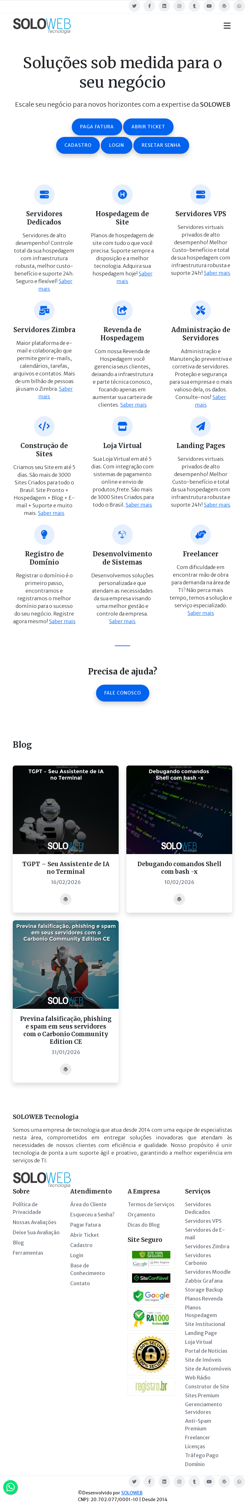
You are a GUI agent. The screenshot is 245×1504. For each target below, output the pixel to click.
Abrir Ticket (84, 1235)
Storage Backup (204, 1290)
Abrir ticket (148, 127)
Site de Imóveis (203, 1360)
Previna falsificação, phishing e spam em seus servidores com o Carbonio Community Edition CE (65, 1030)
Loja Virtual (198, 1342)
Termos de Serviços (151, 1204)
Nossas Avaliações (34, 1222)
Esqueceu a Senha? (92, 1214)
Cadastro (78, 145)
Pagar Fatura (85, 1225)
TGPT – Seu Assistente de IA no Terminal (65, 867)
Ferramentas (28, 1253)
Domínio (195, 1464)
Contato (80, 1283)
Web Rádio (198, 1377)
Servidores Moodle (208, 1272)
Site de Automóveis (208, 1368)
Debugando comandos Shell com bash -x (179, 867)
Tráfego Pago (202, 1455)
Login (116, 145)
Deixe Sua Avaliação (36, 1232)
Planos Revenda (204, 1298)
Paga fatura (97, 127)
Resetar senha (161, 145)
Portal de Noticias (206, 1351)
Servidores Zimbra (207, 1246)
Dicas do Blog (144, 1225)
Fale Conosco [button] (122, 693)
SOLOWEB (132, 1493)
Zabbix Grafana (204, 1281)
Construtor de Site (207, 1386)
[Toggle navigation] (227, 26)
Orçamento (141, 1214)
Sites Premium (202, 1395)
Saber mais (217, 273)
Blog (18, 1242)
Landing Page (201, 1333)
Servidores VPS (203, 1221)
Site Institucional (205, 1324)
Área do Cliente (88, 1204)
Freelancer (197, 1437)
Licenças (195, 1446)
